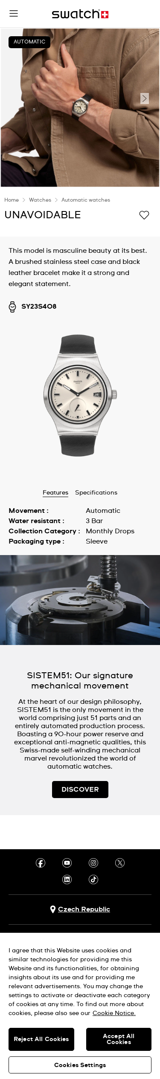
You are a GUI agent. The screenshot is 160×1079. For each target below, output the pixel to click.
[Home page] (80, 14)
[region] (80, 1006)
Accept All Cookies (118, 1039)
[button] (14, 14)
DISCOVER (80, 789)
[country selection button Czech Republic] (80, 909)
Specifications (96, 493)
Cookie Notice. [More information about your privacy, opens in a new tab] (114, 1013)
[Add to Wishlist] (144, 214)
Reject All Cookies (41, 1039)
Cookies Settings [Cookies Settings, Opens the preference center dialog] (80, 1065)
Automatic (29, 42)
